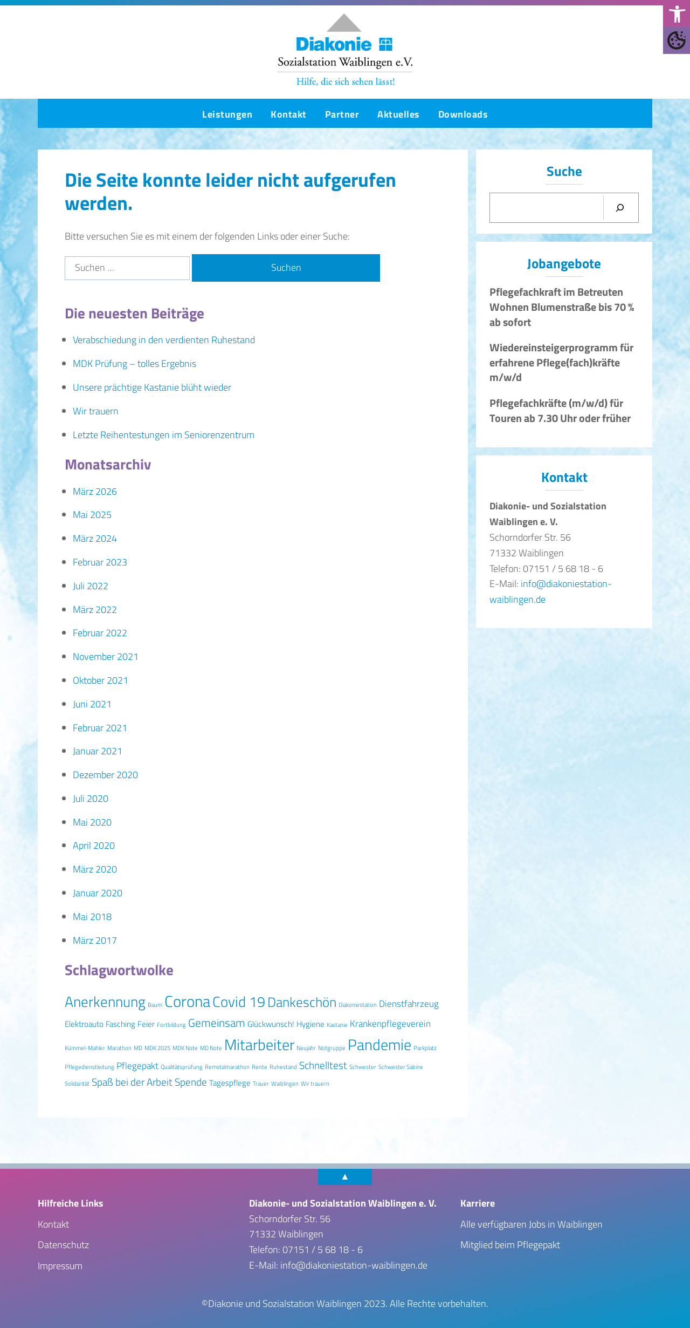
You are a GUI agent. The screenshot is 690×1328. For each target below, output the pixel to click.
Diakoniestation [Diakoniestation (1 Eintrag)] (358, 1004)
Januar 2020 (97, 893)
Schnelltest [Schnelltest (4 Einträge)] (323, 1065)
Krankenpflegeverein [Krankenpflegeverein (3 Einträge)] (390, 1023)
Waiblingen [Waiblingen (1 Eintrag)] (285, 1083)
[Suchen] (620, 207)
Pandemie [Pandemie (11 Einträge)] (379, 1044)
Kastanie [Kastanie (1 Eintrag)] (337, 1024)
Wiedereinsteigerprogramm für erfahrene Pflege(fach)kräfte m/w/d (561, 362)
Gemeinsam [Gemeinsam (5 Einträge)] (216, 1022)
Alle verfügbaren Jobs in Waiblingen (531, 1224)
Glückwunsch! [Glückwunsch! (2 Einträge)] (270, 1024)
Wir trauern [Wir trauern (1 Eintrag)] (315, 1083)
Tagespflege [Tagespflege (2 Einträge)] (230, 1083)
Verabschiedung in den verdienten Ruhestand (164, 339)
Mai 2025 (92, 514)
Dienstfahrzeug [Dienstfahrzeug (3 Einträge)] (409, 1003)
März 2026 (95, 491)
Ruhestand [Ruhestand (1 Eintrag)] (283, 1067)
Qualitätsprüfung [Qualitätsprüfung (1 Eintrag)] (182, 1067)
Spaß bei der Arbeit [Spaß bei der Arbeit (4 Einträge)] (132, 1082)
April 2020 (94, 845)
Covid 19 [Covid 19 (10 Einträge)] (238, 1001)
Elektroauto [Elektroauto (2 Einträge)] (84, 1024)
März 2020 (95, 869)
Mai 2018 (92, 916)
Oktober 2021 (100, 680)
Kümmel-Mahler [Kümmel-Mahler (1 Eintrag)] (85, 1048)
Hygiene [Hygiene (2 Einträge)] (310, 1024)
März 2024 (95, 538)
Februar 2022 (100, 632)
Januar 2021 (97, 751)
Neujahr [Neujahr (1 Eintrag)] (306, 1048)
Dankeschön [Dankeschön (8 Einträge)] (301, 1002)
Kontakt (289, 114)
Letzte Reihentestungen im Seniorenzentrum (163, 434)
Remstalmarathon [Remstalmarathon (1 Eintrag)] (227, 1067)
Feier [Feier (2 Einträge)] (146, 1024)
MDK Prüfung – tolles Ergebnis (134, 363)
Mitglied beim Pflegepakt (510, 1244)
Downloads (463, 114)
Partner (342, 114)
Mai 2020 (92, 822)
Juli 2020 (90, 798)
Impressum (60, 1265)
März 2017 (95, 940)
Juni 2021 (92, 704)
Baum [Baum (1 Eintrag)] (155, 1004)
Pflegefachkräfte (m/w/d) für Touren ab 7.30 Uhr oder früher (560, 410)
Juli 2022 (90, 585)
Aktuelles (398, 114)
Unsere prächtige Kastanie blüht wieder (152, 387)
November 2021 (106, 656)
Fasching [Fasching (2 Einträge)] (120, 1024)
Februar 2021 (100, 727)
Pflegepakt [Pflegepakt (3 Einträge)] (137, 1065)
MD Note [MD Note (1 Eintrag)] (211, 1048)
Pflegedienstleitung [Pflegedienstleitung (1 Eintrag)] (89, 1067)
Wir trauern (96, 411)
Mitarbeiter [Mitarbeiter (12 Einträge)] (259, 1044)
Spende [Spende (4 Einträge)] (191, 1082)
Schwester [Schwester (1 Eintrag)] (362, 1067)
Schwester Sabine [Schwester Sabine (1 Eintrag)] (400, 1067)
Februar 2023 (100, 562)
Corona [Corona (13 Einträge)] (187, 1001)
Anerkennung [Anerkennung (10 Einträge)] (105, 1001)
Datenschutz (63, 1244)
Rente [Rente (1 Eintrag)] (259, 1067)
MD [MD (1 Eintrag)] (138, 1048)
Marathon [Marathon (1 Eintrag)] (119, 1048)
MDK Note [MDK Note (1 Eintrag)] (185, 1048)
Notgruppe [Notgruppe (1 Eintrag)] (332, 1048)
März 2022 (95, 609)
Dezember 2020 (105, 774)
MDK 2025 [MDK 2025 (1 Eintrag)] (157, 1048)
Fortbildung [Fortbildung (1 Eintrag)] (171, 1024)
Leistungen (227, 114)
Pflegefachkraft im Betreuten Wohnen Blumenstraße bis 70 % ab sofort (561, 307)
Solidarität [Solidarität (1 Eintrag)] (77, 1083)
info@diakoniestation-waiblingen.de (353, 1265)
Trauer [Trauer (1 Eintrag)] (261, 1083)
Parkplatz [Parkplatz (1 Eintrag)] (425, 1048)
